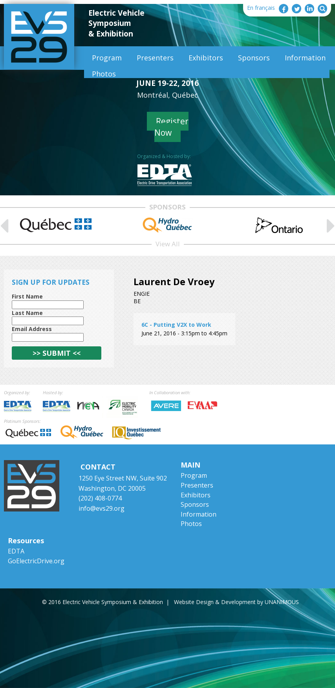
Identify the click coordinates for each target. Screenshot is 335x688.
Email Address (32, 329)
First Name (27, 296)
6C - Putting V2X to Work (176, 324)
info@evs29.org (101, 508)
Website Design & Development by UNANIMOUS (236, 602)
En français (261, 7)
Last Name (27, 313)
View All (168, 243)
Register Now (171, 127)
